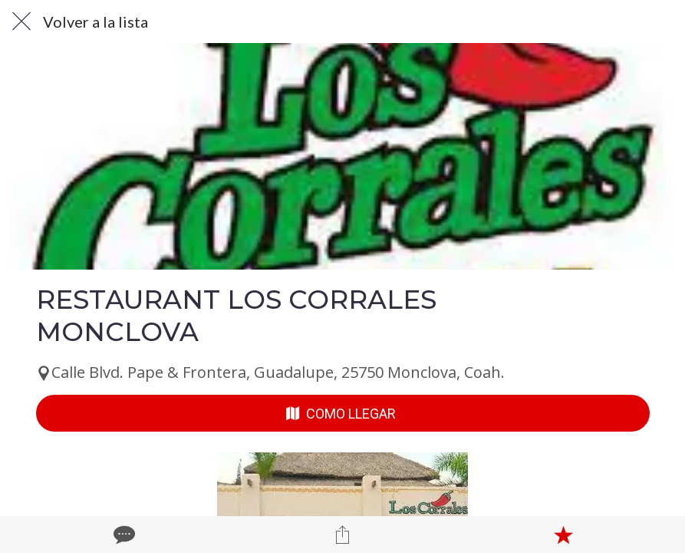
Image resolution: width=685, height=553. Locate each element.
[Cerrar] (21, 21)
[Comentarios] (122, 534)
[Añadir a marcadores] (563, 534)
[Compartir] (342, 534)
